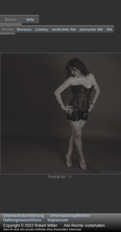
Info (30, 19)
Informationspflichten (70, 215)
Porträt (8, 29)
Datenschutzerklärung (23, 215)
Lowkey (41, 29)
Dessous (24, 29)
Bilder (11, 19)
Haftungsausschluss (22, 220)
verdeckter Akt (64, 29)
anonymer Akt (91, 29)
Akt (109, 29)
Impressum (57, 220)
